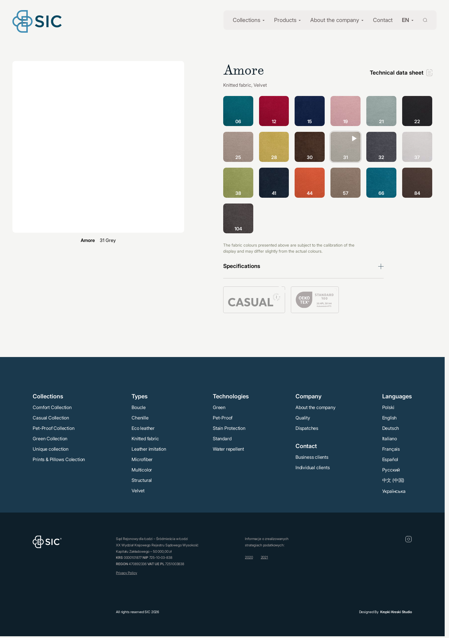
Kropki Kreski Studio (396, 612)
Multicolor (142, 470)
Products (285, 20)
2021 (264, 557)
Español (390, 459)
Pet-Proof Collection (53, 428)
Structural (142, 480)
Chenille (140, 418)
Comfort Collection (52, 407)
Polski (388, 407)
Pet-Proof (222, 418)
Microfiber (142, 459)
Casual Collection (51, 418)
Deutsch (390, 428)
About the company (334, 20)
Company (308, 396)
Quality (302, 418)
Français (391, 449)
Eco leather (143, 428)
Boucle (139, 407)
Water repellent (228, 449)
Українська (394, 491)
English (389, 418)
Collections (246, 20)
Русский (391, 470)
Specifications (241, 266)
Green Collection (50, 438)
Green (219, 407)
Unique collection (51, 449)
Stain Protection (229, 428)
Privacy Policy (126, 573)
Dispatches (306, 428)
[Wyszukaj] (421, 19)
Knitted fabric (145, 438)
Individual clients (312, 467)
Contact (383, 20)
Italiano (389, 438)
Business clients (311, 457)
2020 (249, 557)
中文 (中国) (393, 480)
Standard (222, 438)
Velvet (138, 490)
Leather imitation (149, 449)
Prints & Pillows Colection (59, 459)
